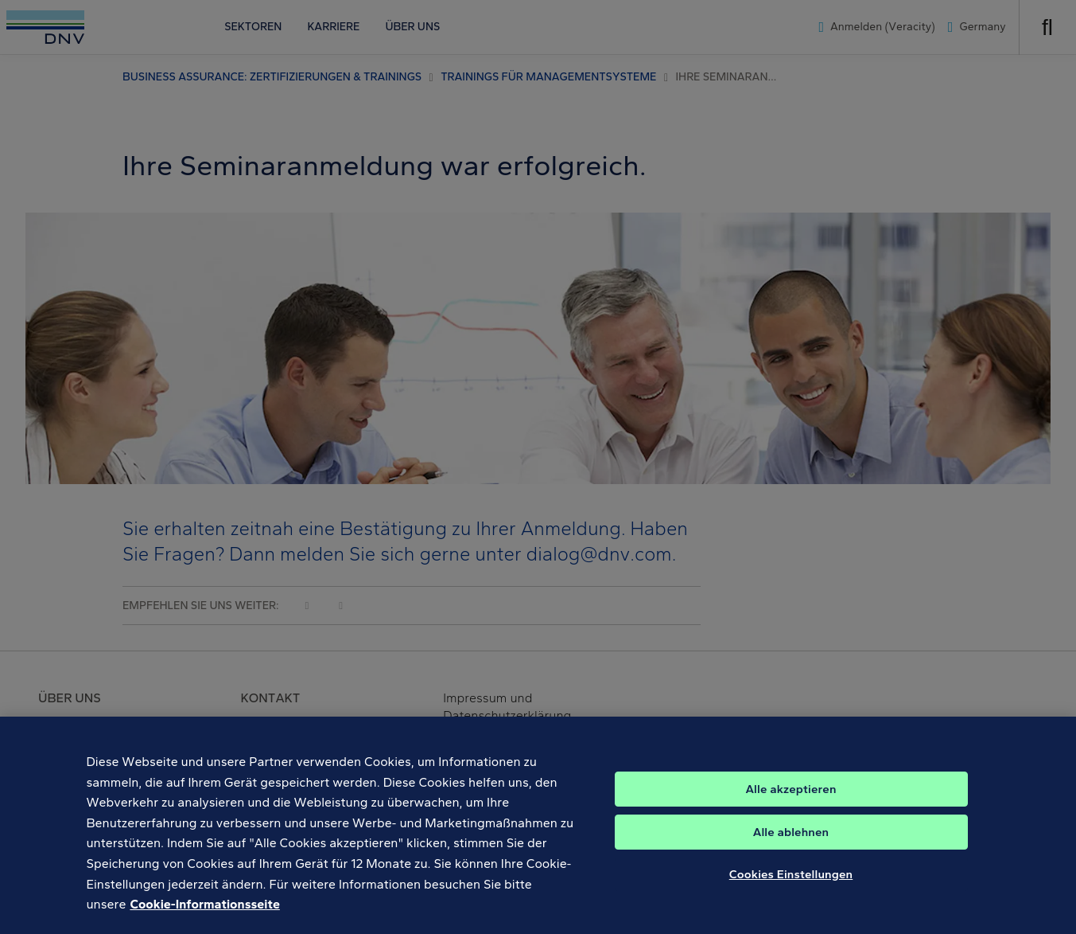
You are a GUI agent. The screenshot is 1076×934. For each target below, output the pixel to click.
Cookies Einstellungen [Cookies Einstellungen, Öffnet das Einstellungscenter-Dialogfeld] (791, 883)
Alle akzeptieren (790, 798)
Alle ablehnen (791, 841)
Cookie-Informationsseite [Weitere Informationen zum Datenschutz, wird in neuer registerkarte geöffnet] (204, 913)
